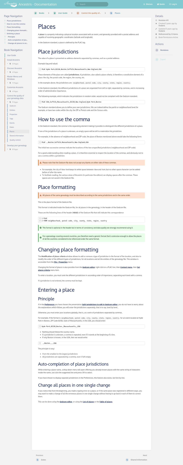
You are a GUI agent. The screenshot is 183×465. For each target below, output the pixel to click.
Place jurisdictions (14, 21)
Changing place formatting (17, 30)
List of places (88, 402)
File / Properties (60, 262)
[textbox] (93, 69)
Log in (173, 4)
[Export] (167, 60)
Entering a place (13, 33)
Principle (11, 37)
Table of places (106, 402)
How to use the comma (16, 24)
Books (161, 4)
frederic (162, 26)
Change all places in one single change (18, 43)
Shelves (147, 4)
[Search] (77, 4)
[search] (91, 4)
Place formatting (13, 27)
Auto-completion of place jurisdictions (18, 40)
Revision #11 (161, 20)
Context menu (126, 267)
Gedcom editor (88, 267)
